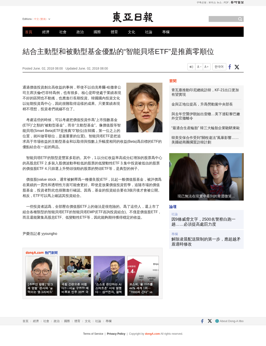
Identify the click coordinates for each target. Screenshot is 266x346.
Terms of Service (93, 333)
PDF (226, 2)
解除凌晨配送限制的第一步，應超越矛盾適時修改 (206, 241)
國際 (97, 32)
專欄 (165, 32)
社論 (148, 32)
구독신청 (201, 2)
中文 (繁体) (40, 19)
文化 (131, 32)
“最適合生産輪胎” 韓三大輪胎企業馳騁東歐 (205, 128)
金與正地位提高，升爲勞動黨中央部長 (202, 104)
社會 (63, 32)
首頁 (28, 32)
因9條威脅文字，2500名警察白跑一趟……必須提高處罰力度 (203, 222)
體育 (114, 32)
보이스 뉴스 (215, 2)
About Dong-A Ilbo (229, 321)
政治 (80, 32)
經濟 (45, 32)
